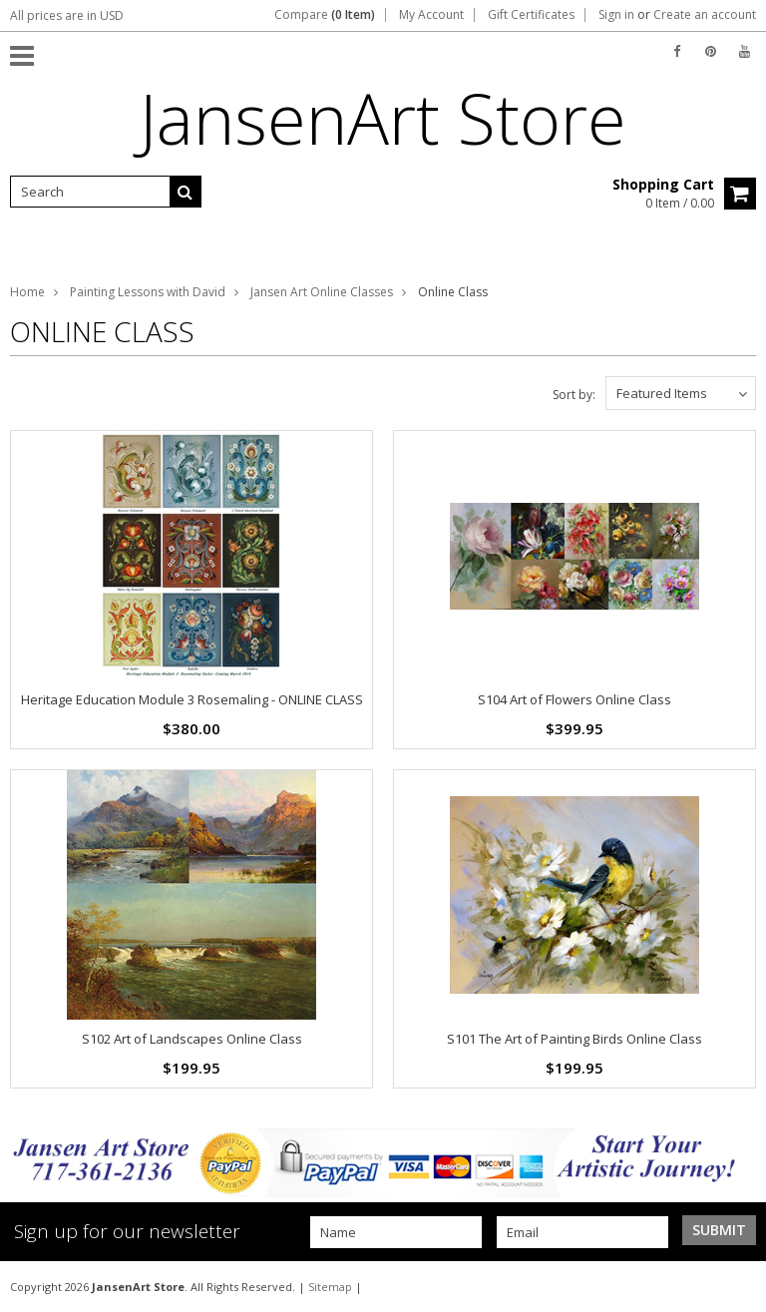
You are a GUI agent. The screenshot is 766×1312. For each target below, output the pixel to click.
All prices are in (67, 15)
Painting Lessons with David (147, 291)
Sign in (616, 15)
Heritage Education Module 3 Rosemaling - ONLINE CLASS (192, 699)
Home (27, 291)
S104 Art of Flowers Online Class (574, 699)
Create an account (704, 15)
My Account (431, 15)
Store (383, 118)
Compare (324, 15)
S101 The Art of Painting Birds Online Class (574, 1039)
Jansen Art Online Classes (321, 291)
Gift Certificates (531, 15)
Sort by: (574, 394)
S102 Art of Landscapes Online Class (192, 1039)
